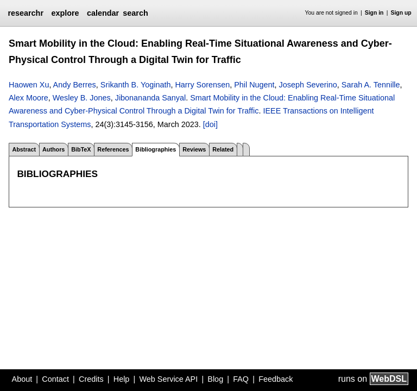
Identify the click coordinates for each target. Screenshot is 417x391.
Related (222, 149)
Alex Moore (28, 97)
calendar (103, 13)
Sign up (401, 13)
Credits (91, 379)
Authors (53, 149)
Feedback (275, 379)
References (113, 149)
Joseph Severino (308, 84)
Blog (215, 379)
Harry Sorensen (202, 84)
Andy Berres (74, 84)
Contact (55, 379)
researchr (25, 13)
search (135, 13)
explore (65, 13)
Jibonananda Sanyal (150, 97)
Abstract (24, 149)
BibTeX (81, 149)
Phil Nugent (254, 84)
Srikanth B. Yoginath (135, 84)
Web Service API (168, 379)
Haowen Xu (29, 84)
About (22, 379)
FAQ (241, 379)
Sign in (374, 13)
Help (121, 379)
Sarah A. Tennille (371, 84)
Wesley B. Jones (82, 97)
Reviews (194, 149)
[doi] (210, 124)
